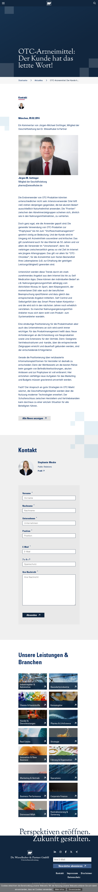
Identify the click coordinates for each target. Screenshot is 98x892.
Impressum (72, 874)
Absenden (32, 615)
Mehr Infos (59, 889)
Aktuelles (39, 80)
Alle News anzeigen (32, 418)
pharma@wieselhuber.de (30, 185)
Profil (40, 471)
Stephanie (43, 462)
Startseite (22, 80)
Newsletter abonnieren (71, 866)
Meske (52, 462)
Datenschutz (74, 877)
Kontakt (60, 874)
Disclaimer (86, 874)
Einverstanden (75, 889)
